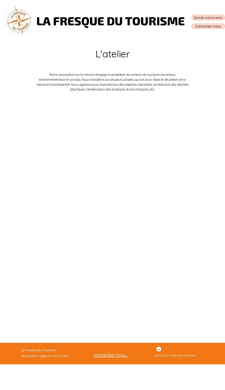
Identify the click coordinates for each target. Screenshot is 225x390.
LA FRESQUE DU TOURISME (110, 20)
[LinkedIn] (158, 349)
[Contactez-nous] (208, 26)
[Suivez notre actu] (208, 18)
